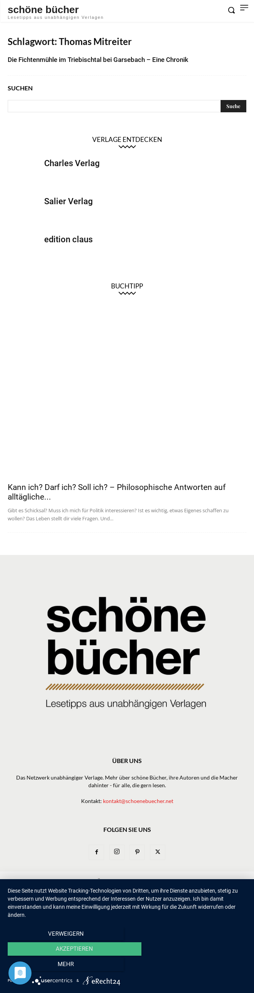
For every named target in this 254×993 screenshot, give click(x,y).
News (80, 880)
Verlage (130, 880)
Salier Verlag (68, 201)
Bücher (103, 880)
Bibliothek (219, 880)
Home (22, 880)
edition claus (68, 239)
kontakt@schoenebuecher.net (138, 801)
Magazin (187, 880)
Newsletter (51, 880)
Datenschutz (144, 888)
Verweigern (43, 966)
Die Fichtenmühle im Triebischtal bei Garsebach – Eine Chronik (98, 59)
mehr (211, 966)
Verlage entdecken (127, 139)
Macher (159, 880)
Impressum (106, 888)
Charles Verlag (72, 163)
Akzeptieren (127, 966)
